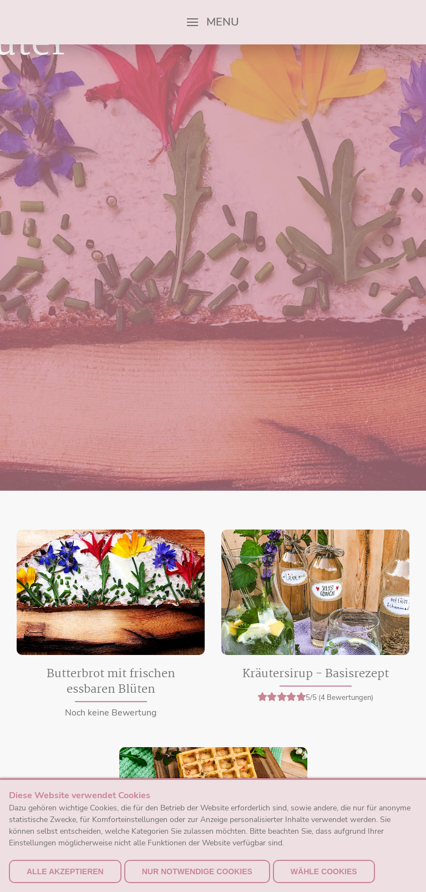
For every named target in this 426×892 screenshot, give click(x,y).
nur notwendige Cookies (197, 871)
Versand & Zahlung (371, 776)
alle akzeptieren (65, 871)
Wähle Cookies (324, 871)
